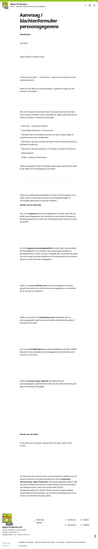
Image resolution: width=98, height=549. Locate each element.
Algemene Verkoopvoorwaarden (76, 542)
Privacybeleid (60, 542)
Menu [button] (94, 5)
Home (12, 6)
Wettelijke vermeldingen (26, 542)
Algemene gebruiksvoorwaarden (45, 542)
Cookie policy (23, 546)
